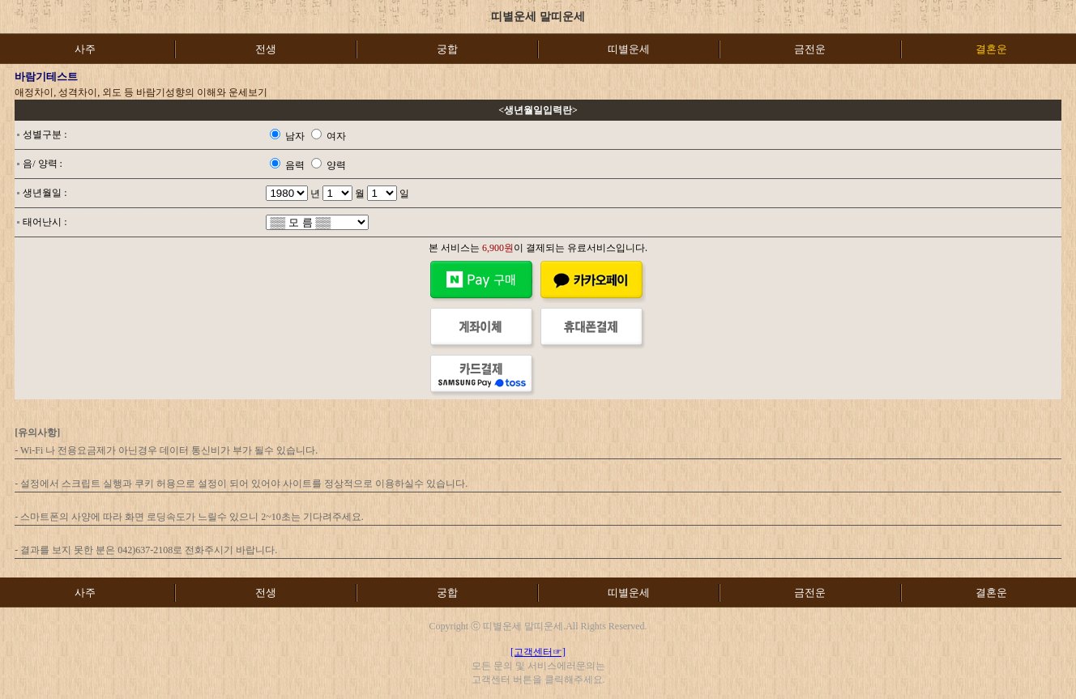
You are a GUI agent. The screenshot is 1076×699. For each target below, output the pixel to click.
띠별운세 (629, 49)
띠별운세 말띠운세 (538, 17)
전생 (265, 49)
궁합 (447, 49)
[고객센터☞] (538, 652)
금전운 (810, 49)
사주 (85, 49)
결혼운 (991, 592)
